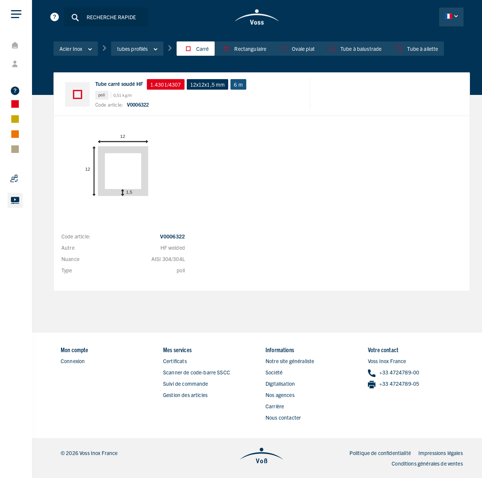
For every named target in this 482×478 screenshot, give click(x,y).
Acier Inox (75, 48)
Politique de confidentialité (380, 452)
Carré (196, 48)
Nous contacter (283, 417)
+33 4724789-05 (393, 384)
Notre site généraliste (289, 360)
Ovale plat (296, 48)
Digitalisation (280, 383)
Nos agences (279, 394)
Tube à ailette (416, 48)
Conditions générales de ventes (427, 463)
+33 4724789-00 (393, 373)
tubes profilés (137, 48)
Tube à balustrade (354, 48)
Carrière (274, 406)
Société (273, 372)
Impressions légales (440, 452)
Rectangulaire (243, 48)
